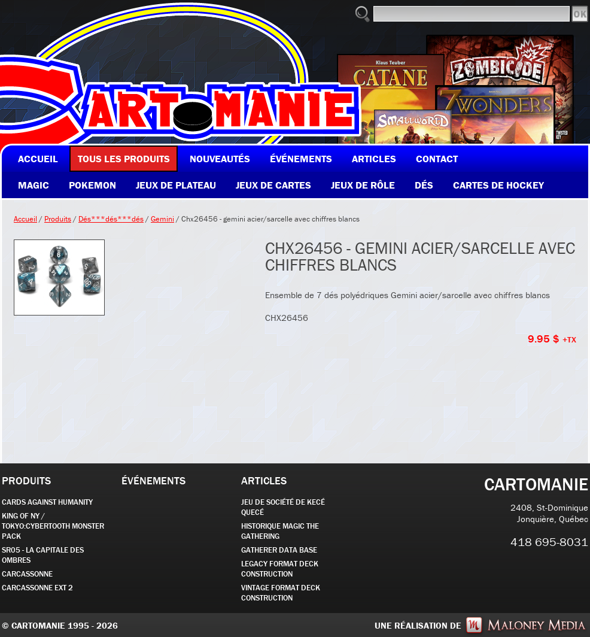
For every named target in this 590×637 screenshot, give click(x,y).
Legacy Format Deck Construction (279, 569)
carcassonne (27, 574)
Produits (57, 219)
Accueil (25, 219)
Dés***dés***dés (111, 219)
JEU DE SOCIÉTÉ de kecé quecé (283, 507)
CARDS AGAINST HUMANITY (47, 502)
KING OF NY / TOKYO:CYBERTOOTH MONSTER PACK (53, 526)
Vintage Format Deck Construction (280, 593)
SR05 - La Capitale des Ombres (43, 555)
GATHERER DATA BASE (279, 550)
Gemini (162, 219)
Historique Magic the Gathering (280, 531)
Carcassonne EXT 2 (37, 588)
